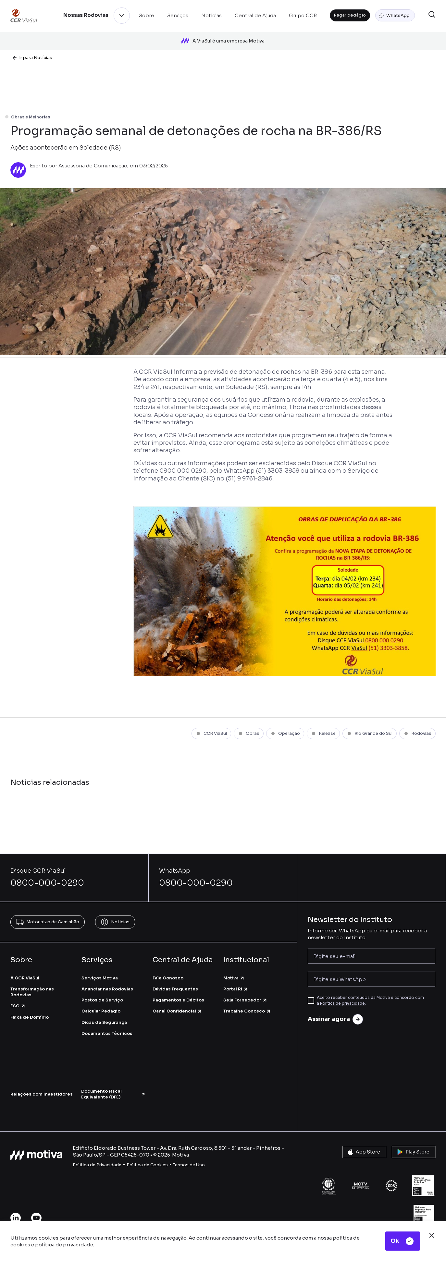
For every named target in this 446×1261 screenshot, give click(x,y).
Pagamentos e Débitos (178, 1000)
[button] (395, 15)
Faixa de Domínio (29, 1017)
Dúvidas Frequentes (175, 989)
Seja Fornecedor (245, 1000)
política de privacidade (64, 1245)
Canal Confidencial (177, 1011)
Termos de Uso (189, 1165)
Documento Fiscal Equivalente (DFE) (113, 1094)
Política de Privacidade (97, 1165)
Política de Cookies (147, 1165)
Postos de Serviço (102, 1000)
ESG (18, 1006)
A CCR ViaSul (24, 978)
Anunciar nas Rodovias (107, 989)
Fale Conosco (168, 978)
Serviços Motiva (99, 978)
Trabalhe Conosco (247, 1011)
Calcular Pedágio (100, 1011)
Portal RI (235, 989)
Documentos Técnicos (106, 1033)
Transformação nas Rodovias (32, 992)
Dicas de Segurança (104, 1022)
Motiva (234, 978)
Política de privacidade (342, 1003)
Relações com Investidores (41, 1094)
